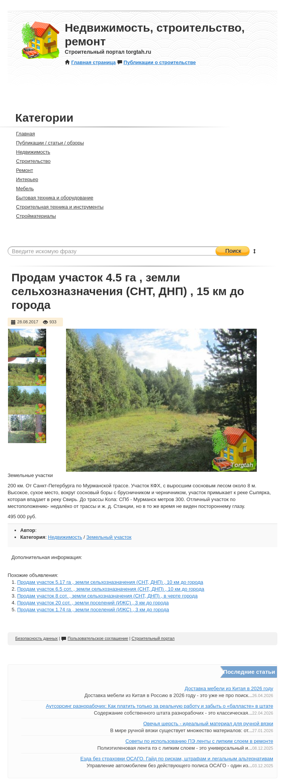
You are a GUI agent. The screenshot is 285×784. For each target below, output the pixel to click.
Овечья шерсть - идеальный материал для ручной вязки (208, 723)
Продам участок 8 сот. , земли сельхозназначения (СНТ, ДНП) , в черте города (107, 596)
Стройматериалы (33, 216)
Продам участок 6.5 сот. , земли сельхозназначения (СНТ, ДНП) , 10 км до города (110, 589)
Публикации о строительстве (156, 62)
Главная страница (90, 62)
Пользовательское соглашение (94, 638)
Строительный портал (153, 638)
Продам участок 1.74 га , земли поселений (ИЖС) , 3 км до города (93, 609)
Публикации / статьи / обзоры (47, 143)
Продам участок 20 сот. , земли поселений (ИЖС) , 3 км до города (93, 603)
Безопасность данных (36, 638)
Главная (22, 134)
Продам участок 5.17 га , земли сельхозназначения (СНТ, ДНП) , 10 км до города (110, 582)
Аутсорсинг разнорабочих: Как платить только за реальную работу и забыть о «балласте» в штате (159, 706)
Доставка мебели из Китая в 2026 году (229, 688)
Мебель (22, 188)
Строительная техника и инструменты (56, 207)
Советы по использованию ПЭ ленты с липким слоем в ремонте (199, 741)
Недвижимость (30, 152)
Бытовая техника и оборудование (51, 198)
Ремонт (21, 170)
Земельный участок (108, 537)
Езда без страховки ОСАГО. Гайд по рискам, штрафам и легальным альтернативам (176, 759)
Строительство (30, 161)
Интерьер (24, 179)
